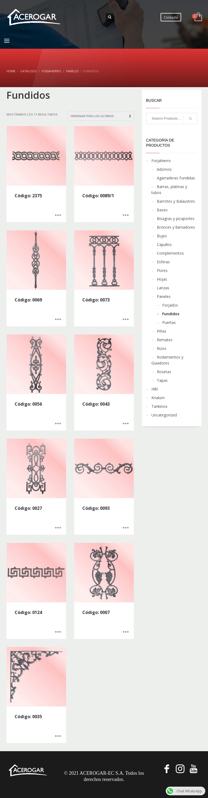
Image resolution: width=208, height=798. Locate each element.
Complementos (170, 253)
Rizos (161, 348)
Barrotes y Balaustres (176, 201)
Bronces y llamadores (176, 227)
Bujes (162, 235)
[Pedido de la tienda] (100, 116)
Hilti (154, 389)
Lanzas (163, 287)
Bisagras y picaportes (175, 218)
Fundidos (170, 313)
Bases (162, 209)
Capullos (164, 244)
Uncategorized (164, 415)
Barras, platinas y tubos (169, 189)
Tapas (162, 380)
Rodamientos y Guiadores (167, 360)
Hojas (162, 279)
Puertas (169, 322)
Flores (162, 270)
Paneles (164, 296)
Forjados (170, 305)
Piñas (161, 331)
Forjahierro (161, 160)
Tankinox (159, 406)
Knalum (158, 397)
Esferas (163, 261)
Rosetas (164, 371)
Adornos (164, 169)
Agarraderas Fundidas (176, 177)
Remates (165, 339)
